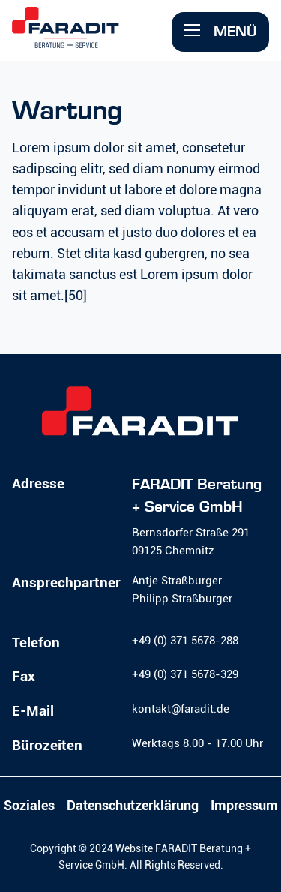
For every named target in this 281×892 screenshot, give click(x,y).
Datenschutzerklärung (133, 805)
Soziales (29, 805)
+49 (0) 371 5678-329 (185, 674)
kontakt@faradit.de (180, 709)
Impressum (244, 805)
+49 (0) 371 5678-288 (185, 640)
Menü (220, 31)
